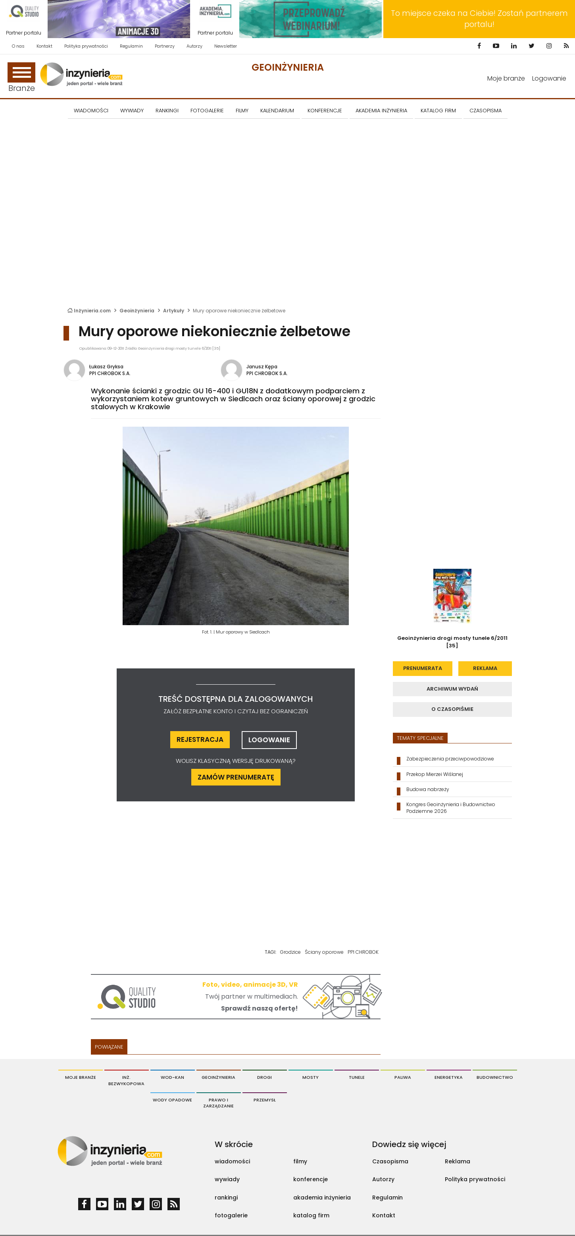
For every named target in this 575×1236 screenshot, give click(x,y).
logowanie (269, 740)
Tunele (357, 1077)
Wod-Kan (172, 1077)
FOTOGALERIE (207, 110)
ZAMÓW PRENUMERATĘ (236, 777)
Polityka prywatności (86, 46)
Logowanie (549, 78)
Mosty (310, 1077)
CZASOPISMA (485, 110)
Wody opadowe (172, 1100)
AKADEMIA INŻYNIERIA (381, 110)
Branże (21, 78)
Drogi (264, 1077)
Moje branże (506, 78)
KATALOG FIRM (438, 110)
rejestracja (200, 739)
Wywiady (132, 110)
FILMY (242, 110)
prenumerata (422, 668)
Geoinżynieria (288, 67)
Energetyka (449, 1077)
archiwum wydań (452, 689)
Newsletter (225, 46)
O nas (18, 46)
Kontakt (44, 46)
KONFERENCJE (325, 110)
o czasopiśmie (452, 709)
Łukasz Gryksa (106, 366)
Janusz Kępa (261, 366)
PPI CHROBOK (363, 952)
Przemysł (265, 1100)
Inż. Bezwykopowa (126, 1080)
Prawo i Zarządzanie (218, 1103)
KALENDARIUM (277, 110)
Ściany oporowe (324, 952)
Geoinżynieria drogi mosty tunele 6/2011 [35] (452, 641)
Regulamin (131, 46)
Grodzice (290, 952)
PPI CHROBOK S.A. (110, 373)
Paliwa (402, 1077)
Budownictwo (495, 1077)
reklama (485, 668)
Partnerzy (165, 46)
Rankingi (167, 110)
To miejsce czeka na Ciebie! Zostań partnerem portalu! (479, 19)
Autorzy (194, 46)
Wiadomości (91, 110)
